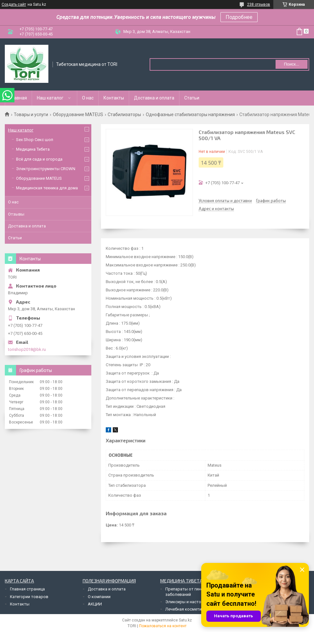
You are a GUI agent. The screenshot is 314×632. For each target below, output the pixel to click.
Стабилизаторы (124, 114)
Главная (18, 97)
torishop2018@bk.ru (27, 349)
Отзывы (16, 214)
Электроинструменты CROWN (45, 168)
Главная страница (27, 589)
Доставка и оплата (154, 97)
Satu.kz (185, 620)
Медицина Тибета (33, 149)
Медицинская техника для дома (47, 188)
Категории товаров (29, 596)
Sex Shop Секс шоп (34, 139)
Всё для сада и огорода (39, 159)
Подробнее (239, 17)
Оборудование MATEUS (78, 114)
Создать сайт (14, 4)
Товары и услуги (31, 114)
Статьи (191, 97)
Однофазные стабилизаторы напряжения (190, 114)
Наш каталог (50, 97)
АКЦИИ (95, 604)
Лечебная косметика (185, 609)
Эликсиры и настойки (186, 601)
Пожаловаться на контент (162, 626)
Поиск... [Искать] (291, 64)
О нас (88, 97)
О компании (99, 596)
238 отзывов (258, 4)
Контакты (113, 97)
